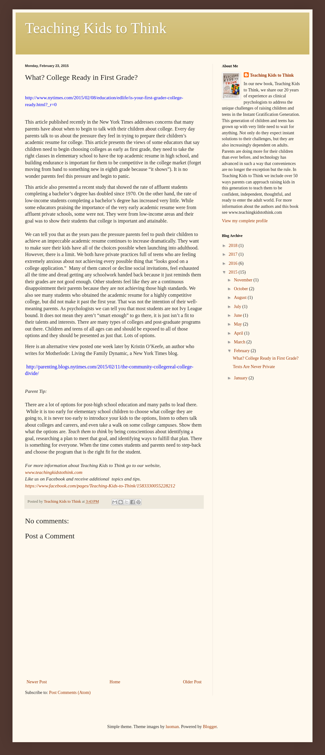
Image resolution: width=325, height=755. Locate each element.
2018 (234, 245)
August (241, 297)
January (241, 378)
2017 (234, 254)
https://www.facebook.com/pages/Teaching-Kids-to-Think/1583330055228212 (100, 485)
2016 (234, 263)
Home (115, 682)
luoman (172, 726)
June (238, 315)
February (242, 350)
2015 (234, 272)
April (239, 333)
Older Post (192, 682)
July (238, 306)
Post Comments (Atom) (70, 692)
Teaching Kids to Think (96, 28)
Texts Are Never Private (254, 366)
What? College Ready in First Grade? (265, 358)
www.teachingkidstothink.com (53, 472)
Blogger (210, 726)
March (240, 342)
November (243, 280)
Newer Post (37, 682)
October (241, 288)
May (238, 324)
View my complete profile (245, 220)
